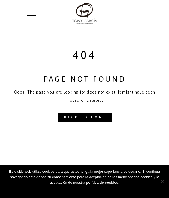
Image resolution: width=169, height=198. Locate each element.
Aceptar (84, 190)
